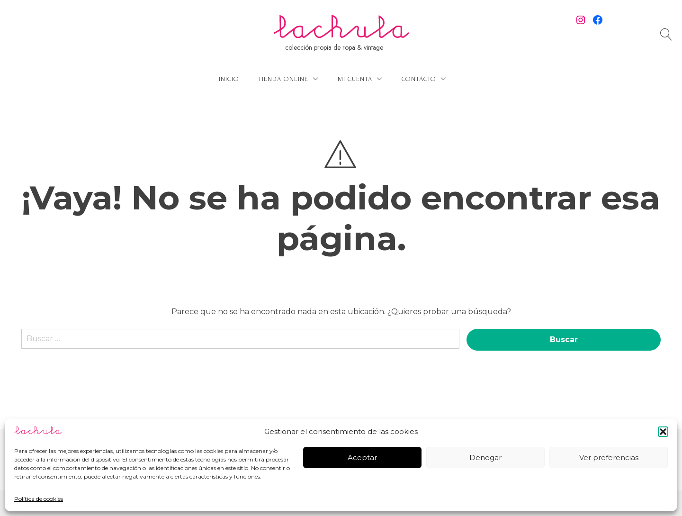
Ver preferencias (608, 457)
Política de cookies (38, 498)
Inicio (229, 78)
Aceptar (362, 457)
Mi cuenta (355, 78)
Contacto (419, 78)
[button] (663, 431)
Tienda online (283, 78)
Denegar (485, 457)
